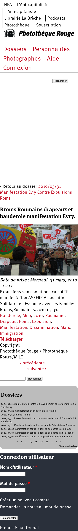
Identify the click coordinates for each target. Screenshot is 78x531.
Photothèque (17, 25)
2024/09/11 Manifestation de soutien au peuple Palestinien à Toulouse (38, 425)
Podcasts (56, 18)
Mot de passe (15, 484)
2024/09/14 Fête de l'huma (15, 415)
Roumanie (55, 316)
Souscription (48, 25)
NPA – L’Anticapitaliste (26, 5)
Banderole (10, 316)
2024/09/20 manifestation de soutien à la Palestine (28, 411)
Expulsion (41, 322)
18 (47, 441)
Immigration (11, 333)
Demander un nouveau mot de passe (35, 507)
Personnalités (51, 49)
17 (41, 441)
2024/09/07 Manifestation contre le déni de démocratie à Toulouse (36, 429)
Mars (65, 327)
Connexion (17, 68)
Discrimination (44, 327)
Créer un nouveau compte (25, 500)
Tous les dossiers (68, 446)
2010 (38, 316)
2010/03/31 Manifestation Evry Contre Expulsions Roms (36, 192)
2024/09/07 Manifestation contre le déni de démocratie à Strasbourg (37, 433)
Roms (24, 322)
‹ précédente (32, 363)
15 (31, 441)
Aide (53, 59)
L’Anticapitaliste (20, 12)
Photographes (22, 59)
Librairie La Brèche (22, 18)
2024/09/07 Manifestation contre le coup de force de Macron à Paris (36, 436)
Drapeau (8, 322)
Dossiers (14, 49)
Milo (27, 316)
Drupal (32, 528)
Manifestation (13, 327)
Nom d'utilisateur (18, 467)
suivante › (37, 369)
